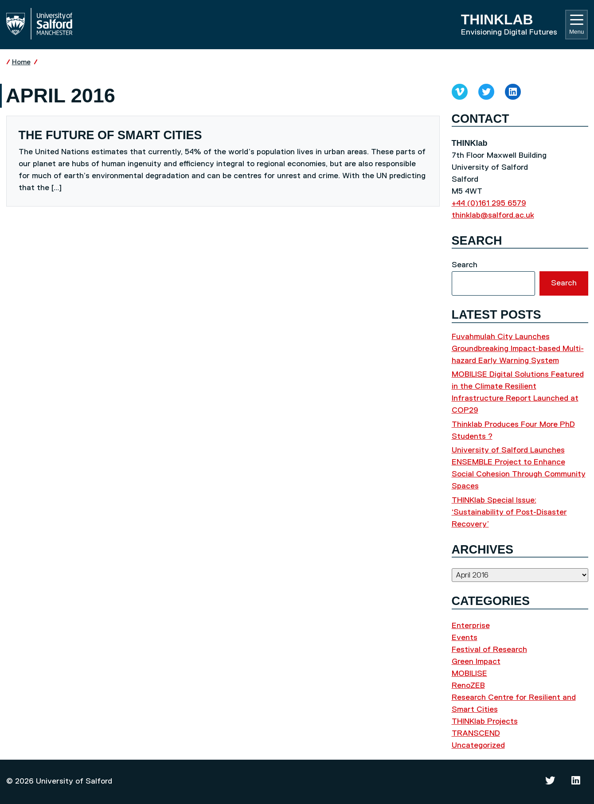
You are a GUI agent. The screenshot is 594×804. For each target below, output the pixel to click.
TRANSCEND (476, 734)
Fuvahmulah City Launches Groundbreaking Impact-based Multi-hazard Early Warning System (518, 349)
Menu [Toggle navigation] (576, 25)
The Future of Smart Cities (110, 135)
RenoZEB (468, 686)
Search (464, 265)
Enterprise (471, 626)
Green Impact (476, 662)
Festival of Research (489, 650)
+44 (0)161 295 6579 (489, 203)
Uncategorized (478, 745)
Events (464, 638)
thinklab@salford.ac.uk (493, 215)
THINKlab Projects (485, 722)
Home (21, 62)
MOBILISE (469, 674)
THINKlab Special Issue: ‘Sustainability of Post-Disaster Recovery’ (509, 512)
